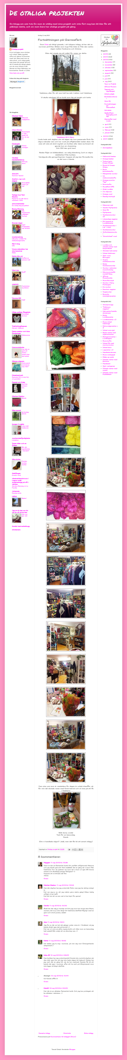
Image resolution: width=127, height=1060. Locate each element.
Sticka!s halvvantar (110, 251)
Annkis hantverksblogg (21, 526)
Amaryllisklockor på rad (25, 184)
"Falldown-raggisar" (107, 308)
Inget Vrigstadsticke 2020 (26, 226)
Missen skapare (18, 361)
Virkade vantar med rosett (110, 369)
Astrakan (107, 110)
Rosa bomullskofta (108, 170)
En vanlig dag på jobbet (20, 205)
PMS (14, 253)
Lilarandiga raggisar (110, 219)
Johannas (15, 491)
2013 (105, 59)
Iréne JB (47, 955)
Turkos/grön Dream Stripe (108, 162)
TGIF (23, 300)
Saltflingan (16, 473)
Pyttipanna (107, 212)
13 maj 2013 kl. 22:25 (58, 988)
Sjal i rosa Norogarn (107, 256)
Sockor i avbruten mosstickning (109, 269)
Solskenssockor (109, 230)
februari (108, 130)
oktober (108, 67)
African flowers (110, 87)
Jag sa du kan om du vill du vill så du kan (20, 511)
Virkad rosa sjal (109, 330)
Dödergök (16, 144)
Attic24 (15, 174)
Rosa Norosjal (108, 280)
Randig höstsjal (109, 196)
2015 (105, 54)
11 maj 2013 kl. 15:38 (59, 862)
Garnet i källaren (18, 328)
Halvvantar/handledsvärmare (110, 312)
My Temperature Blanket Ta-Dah (26, 213)
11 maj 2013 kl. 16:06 (58, 906)
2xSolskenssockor (110, 233)
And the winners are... (24, 386)
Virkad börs (107, 347)
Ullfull (14, 496)
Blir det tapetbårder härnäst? (26, 449)
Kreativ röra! (16, 475)
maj (106, 81)
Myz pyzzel (16, 410)
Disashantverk (17, 375)
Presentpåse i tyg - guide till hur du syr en (26, 135)
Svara (46, 878)
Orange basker (108, 159)
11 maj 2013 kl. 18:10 (56, 922)
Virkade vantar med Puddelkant (110, 373)
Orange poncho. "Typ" (109, 181)
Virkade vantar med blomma (110, 360)
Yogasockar (107, 292)
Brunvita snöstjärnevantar (109, 295)
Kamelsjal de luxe (25, 315)
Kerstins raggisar (109, 289)
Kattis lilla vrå (17, 256)
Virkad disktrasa (109, 253)
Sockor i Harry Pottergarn (108, 283)
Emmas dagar (17, 223)
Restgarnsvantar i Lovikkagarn (109, 337)
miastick (15, 284)
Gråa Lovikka (108, 189)
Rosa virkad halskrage (107, 322)
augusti (108, 73)
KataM (46, 988)
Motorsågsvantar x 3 (110, 327)
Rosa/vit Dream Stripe (109, 166)
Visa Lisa (15, 270)
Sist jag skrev (24, 162)
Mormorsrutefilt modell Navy (109, 273)
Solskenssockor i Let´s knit (109, 226)
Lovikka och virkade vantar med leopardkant (110, 246)
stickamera (16, 530)
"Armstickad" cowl (110, 236)
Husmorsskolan (18, 347)
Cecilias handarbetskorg (18, 159)
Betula (24, 398)
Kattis (46, 941)
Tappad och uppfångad (109, 90)
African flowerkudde (107, 277)
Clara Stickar (17, 130)
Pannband (106, 364)
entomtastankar (18, 204)
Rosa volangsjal (109, 355)
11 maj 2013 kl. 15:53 (65, 885)
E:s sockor (107, 287)
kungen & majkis (18, 424)
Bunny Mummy (18, 209)
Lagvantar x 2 (108, 350)
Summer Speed (17, 175)
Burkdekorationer (110, 97)
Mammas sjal (108, 205)
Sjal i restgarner (109, 366)
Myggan (47, 862)
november (109, 65)
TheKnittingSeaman (19, 326)
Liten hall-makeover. (25, 427)
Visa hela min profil (16, 73)
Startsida (67, 1033)
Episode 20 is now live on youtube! (20, 378)
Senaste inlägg (44, 1033)
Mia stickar (16, 459)
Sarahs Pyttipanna (110, 208)
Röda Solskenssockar (109, 264)
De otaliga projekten (46, 12)
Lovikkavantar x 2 (109, 319)
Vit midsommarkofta (109, 177)
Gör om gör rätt (24, 515)
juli (106, 76)
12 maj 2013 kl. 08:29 (59, 955)
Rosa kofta (107, 184)
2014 (105, 57)
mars (107, 127)
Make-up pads (108, 357)
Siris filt (107, 101)
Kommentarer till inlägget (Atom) (63, 1037)
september (109, 70)
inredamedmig (17, 237)
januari (107, 133)
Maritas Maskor (50, 885)
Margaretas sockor (110, 174)
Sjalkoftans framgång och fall (110, 114)
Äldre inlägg (88, 1033)
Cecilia (46, 906)
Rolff (23, 272)
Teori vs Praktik (110, 84)
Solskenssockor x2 (109, 215)
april (107, 124)
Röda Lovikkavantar (108, 316)
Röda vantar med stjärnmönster (109, 333)
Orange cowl (107, 194)
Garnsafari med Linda (110, 120)
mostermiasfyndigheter (21, 438)
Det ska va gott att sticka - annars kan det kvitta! (25, 352)
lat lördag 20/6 (25, 413)
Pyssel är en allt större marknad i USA (20, 199)
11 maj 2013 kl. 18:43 (57, 941)
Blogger (72, 1049)
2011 (105, 139)
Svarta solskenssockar (109, 260)
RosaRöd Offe (108, 187)
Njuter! (24, 498)
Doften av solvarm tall (26, 259)
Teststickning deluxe (25, 287)
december (109, 62)
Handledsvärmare (109, 352)
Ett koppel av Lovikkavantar (108, 222)
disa (45, 922)
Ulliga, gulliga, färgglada (21, 312)
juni (106, 79)
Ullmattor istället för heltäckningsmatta (19, 239)
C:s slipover (107, 191)
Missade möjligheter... (26, 119)
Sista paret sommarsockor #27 (26, 364)
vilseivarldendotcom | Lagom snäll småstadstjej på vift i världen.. (20, 481)
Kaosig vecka (16, 493)
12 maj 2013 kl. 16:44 (59, 976)
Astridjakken (107, 148)
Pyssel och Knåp (18, 382)
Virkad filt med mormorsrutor (108, 344)
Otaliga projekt (17, 49)
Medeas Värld (17, 116)
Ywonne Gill (16, 298)
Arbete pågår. (109, 94)
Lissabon (15, 440)
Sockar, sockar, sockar (24, 463)
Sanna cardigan (25, 146)
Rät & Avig (16, 244)
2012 (105, 136)
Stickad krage (108, 305)
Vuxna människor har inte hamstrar (20, 250)
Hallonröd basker (109, 156)
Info (13, 246)
